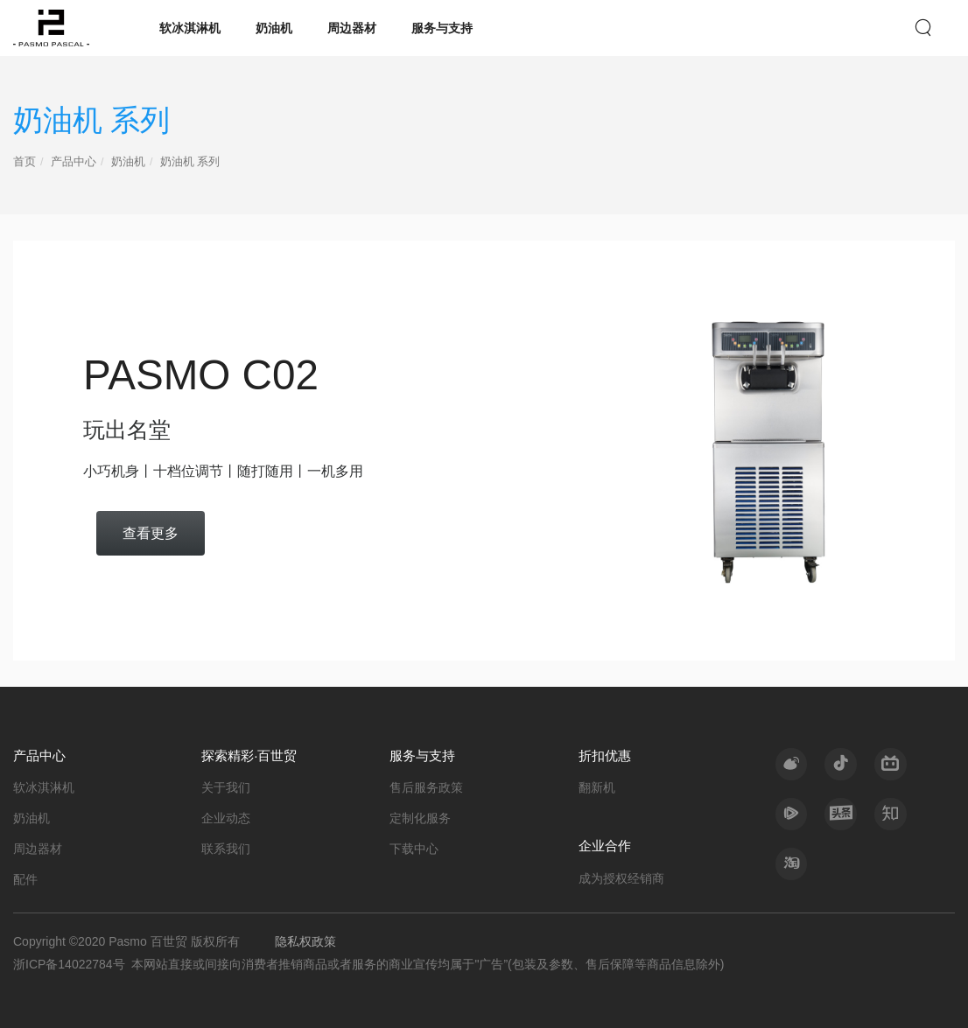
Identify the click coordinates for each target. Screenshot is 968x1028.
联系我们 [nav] (225, 849)
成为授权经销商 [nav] (621, 878)
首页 (24, 162)
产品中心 (73, 162)
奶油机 (128, 162)
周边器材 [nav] (351, 28)
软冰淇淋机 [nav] (190, 28)
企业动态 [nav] (225, 818)
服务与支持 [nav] (442, 28)
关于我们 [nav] (225, 787)
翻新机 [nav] (597, 787)
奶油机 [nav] (274, 28)
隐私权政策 (305, 941)
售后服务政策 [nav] (426, 787)
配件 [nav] (25, 879)
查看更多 (151, 533)
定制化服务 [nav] (420, 818)
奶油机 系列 (190, 162)
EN (891, 26)
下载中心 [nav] (413, 849)
